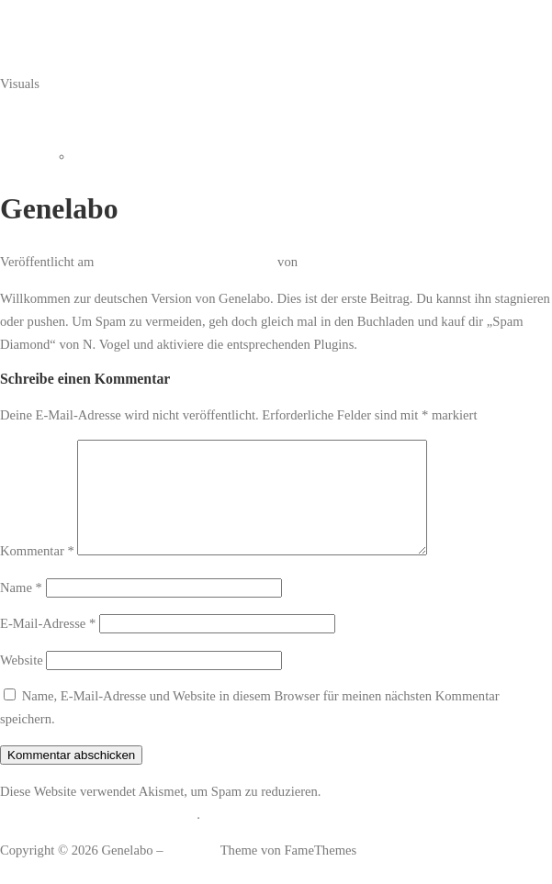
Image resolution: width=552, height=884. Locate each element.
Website (21, 682)
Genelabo (25, 46)
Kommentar (37, 572)
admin (318, 261)
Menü (15, 119)
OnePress (191, 872)
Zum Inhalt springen (54, 11)
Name (21, 609)
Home (90, 156)
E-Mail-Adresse (48, 645)
